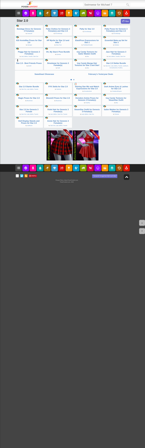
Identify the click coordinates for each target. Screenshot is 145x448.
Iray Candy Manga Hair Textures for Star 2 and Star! (87, 196)
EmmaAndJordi (113, 200)
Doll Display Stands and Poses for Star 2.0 (28, 403)
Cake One (35, 155)
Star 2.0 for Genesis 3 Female (28, 359)
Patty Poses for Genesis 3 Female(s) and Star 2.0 (116, 63)
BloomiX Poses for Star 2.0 (58, 313)
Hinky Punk (59, 111)
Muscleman (30, 315)
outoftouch (125, 198)
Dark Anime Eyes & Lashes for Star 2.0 (116, 270)
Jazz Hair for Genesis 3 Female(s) (116, 152)
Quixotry (59, 153)
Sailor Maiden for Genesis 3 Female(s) (116, 359)
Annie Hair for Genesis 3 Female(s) (58, 403)
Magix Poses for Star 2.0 (29, 313)
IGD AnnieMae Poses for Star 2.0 (29, 107)
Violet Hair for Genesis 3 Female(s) (58, 359)
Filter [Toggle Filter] (127, 21)
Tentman (117, 362)
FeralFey (120, 200)
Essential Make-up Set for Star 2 (116, 107)
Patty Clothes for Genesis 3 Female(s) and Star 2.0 (58, 63)
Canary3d (29, 66)
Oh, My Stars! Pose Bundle (58, 151)
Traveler (30, 155)
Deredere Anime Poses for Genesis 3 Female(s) (87, 314)
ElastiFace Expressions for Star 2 (87, 107)
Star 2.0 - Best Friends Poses (29, 192)
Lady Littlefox (24, 155)
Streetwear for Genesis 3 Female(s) (58, 196)
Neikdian (117, 111)
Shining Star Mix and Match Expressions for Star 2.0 (87, 270)
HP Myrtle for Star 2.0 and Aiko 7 (58, 107)
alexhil (29, 194)
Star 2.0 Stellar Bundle (116, 195)
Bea (88, 155)
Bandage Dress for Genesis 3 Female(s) (29, 63)
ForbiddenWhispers (117, 273)
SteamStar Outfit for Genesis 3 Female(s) (87, 359)
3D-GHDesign (58, 66)
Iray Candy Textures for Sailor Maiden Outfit (87, 152)
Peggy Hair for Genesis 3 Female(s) (29, 152)
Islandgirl (29, 111)
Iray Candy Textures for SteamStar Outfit (116, 314)
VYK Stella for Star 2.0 (58, 269)
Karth (58, 200)
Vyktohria (58, 271)
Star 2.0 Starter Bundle (29, 269)
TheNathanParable (87, 111)
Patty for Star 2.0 (87, 62)
